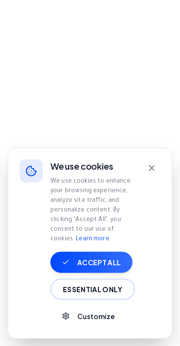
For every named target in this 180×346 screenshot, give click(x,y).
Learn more (92, 275)
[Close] (151, 204)
